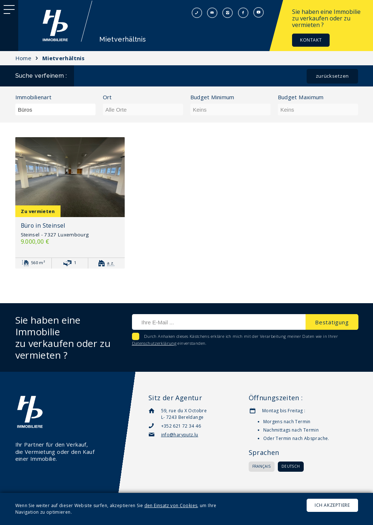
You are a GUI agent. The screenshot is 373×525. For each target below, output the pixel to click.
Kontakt (311, 40)
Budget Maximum (301, 97)
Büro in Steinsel (43, 225)
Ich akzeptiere (332, 505)
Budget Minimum (212, 97)
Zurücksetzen (332, 76)
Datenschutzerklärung (154, 343)
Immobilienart (33, 97)
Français (261, 466)
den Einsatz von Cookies (171, 505)
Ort (107, 97)
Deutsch (290, 466)
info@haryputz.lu (179, 435)
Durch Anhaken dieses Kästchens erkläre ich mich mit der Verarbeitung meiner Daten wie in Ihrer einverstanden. (235, 339)
